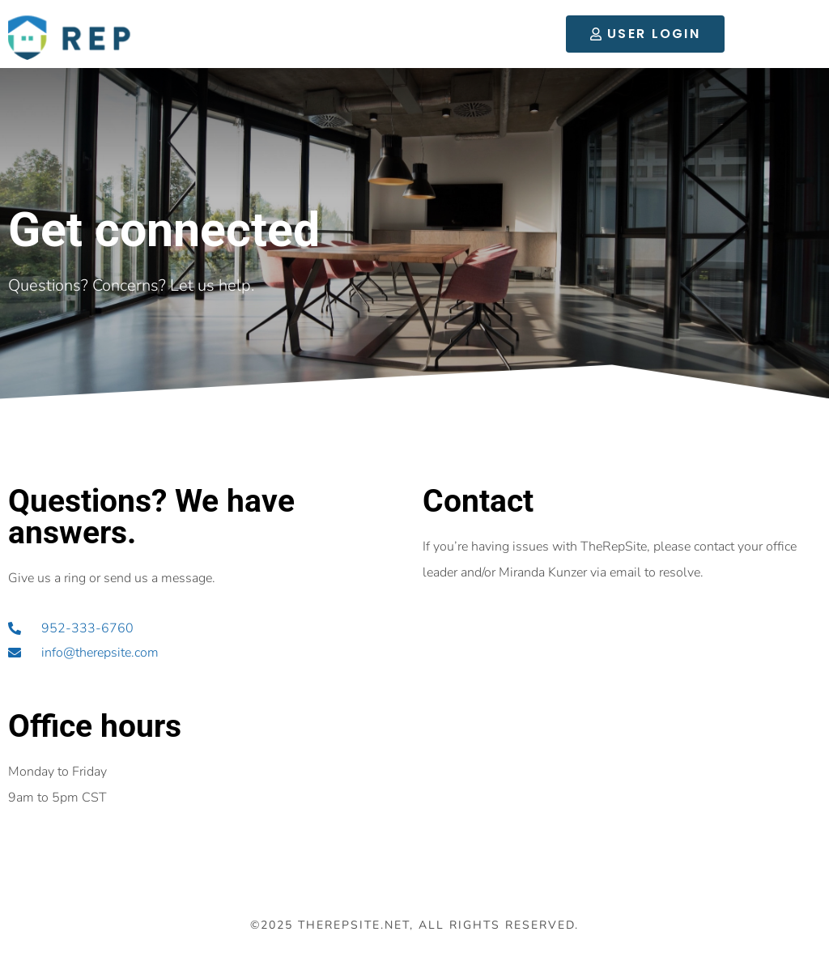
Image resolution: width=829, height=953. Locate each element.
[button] (807, 30)
